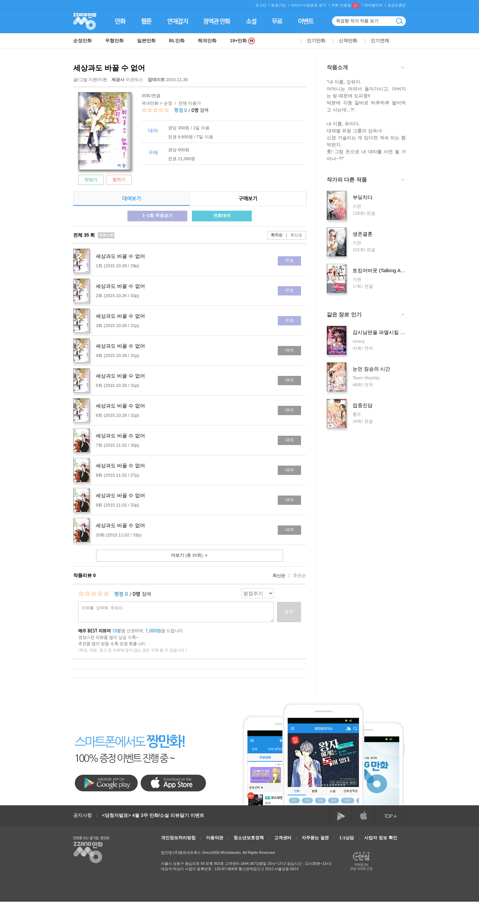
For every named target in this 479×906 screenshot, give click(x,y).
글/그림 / (90, 79)
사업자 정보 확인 (380, 837)
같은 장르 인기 (365, 315)
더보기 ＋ (189, 555)
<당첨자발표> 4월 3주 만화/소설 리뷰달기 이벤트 (153, 815)
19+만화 (242, 40)
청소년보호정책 (249, 837)
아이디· (297, 5)
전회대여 (222, 215)
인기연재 (380, 40)
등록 (289, 611)
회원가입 (278, 5)
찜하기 (118, 179)
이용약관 (214, 837)
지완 (92, 79)
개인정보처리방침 (178, 837)
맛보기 (90, 179)
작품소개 (365, 68)
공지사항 (82, 815)
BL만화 (177, 40)
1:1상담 (346, 837)
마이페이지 (373, 5)
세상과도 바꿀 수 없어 (109, 68)
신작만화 (348, 40)
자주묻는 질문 (315, 837)
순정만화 (82, 40)
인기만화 (316, 40)
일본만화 (146, 40)
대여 (289, 350)
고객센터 (282, 837)
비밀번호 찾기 (314, 5)
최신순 (292, 235)
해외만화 (207, 40)
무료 (289, 260)
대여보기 (131, 198)
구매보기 (248, 198)
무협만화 (114, 40)
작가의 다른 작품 (365, 180)
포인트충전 (397, 5)
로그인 (260, 5)
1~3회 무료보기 (157, 215)
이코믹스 (127, 79)
